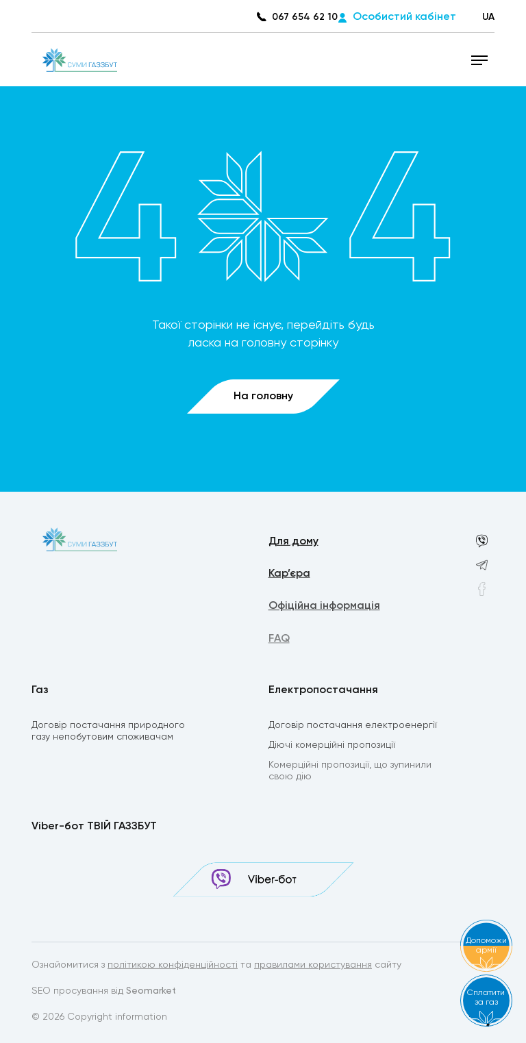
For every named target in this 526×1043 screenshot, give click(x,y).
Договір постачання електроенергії (352, 726)
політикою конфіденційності (173, 965)
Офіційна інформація (324, 608)
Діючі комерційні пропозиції (331, 746)
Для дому (293, 542)
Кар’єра (289, 575)
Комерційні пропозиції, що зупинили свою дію (349, 772)
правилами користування (313, 965)
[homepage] (80, 59)
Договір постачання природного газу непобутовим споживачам (108, 731)
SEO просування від (104, 991)
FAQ (279, 641)
